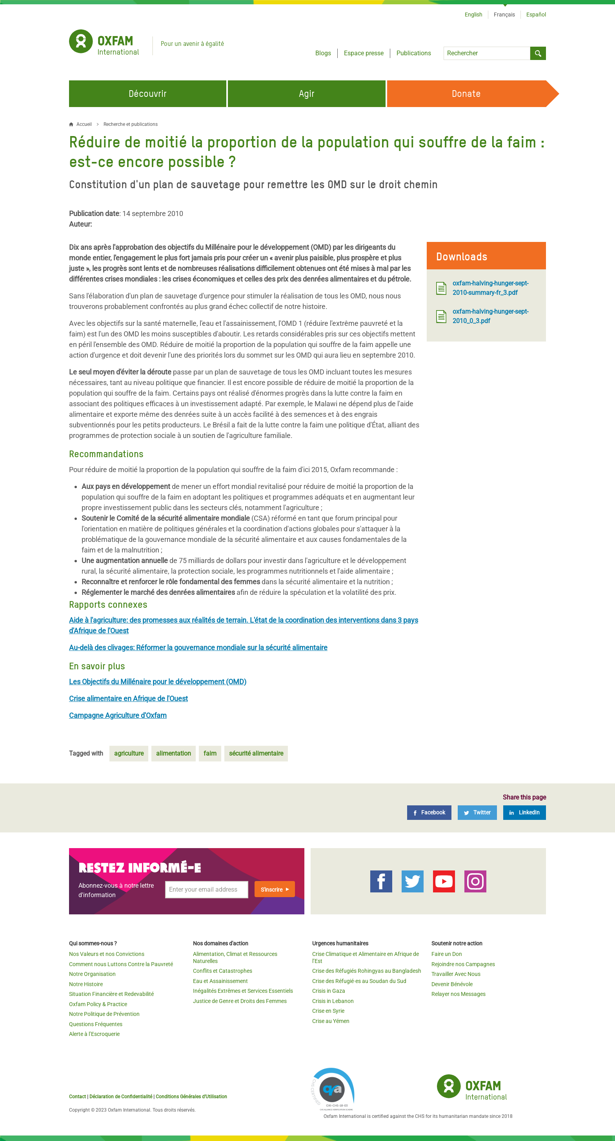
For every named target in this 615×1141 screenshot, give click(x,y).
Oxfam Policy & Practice (98, 1004)
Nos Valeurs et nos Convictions (106, 954)
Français (504, 14)
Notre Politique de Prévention (104, 1014)
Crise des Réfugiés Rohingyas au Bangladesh (366, 971)
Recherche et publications (131, 124)
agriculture (129, 753)
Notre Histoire (86, 984)
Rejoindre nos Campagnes (463, 964)
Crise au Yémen (330, 1021)
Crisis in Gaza (328, 991)
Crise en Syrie (328, 1011)
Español (536, 14)
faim (210, 753)
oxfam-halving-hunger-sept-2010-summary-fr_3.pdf (482, 288)
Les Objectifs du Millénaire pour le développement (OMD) (157, 682)
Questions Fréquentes (95, 1024)
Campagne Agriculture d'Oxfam (118, 715)
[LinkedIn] (524, 812)
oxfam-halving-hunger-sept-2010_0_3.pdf (482, 316)
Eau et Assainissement (220, 981)
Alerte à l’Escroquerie (94, 1034)
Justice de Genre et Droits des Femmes (240, 1001)
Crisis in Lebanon (333, 1001)
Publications (414, 53)
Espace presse (364, 53)
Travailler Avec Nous (455, 974)
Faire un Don (446, 954)
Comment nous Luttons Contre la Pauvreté (121, 964)
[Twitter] (477, 812)
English (473, 14)
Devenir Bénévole (452, 984)
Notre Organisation (92, 974)
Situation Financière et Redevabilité (111, 994)
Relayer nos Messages (458, 994)
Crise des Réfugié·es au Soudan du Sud (359, 981)
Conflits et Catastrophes (222, 971)
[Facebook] (429, 812)
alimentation (173, 753)
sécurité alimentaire (256, 753)
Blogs (323, 53)
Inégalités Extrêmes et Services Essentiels (243, 991)
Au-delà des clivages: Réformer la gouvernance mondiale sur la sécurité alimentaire (198, 647)
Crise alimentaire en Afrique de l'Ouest (128, 698)
